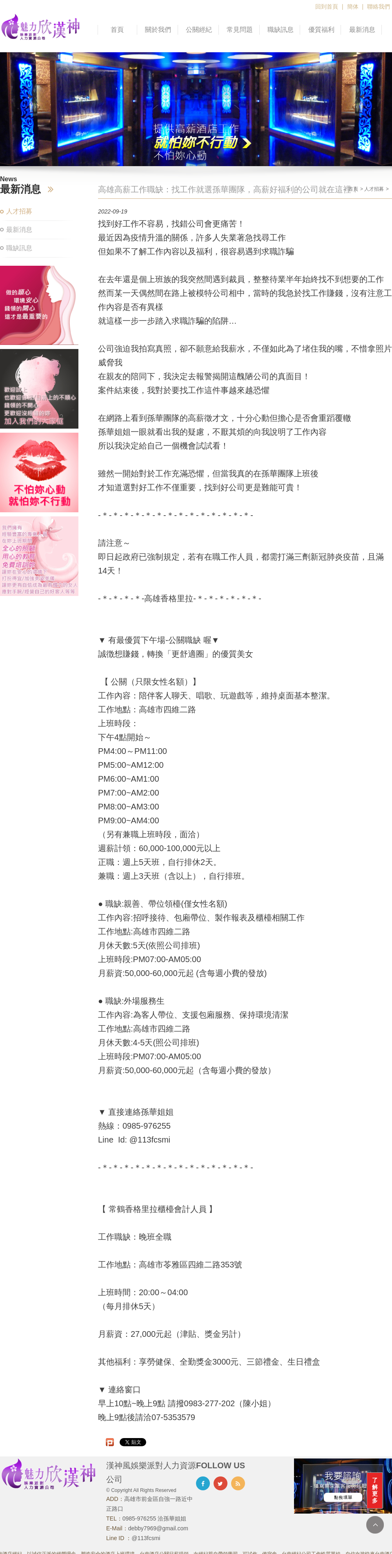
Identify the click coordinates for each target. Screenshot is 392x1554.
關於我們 (158, 29)
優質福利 (321, 29)
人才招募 (19, 211)
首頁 (117, 29)
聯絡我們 (378, 6)
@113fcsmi (145, 1538)
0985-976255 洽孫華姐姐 (154, 1518)
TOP (375, 1525)
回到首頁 (326, 6)
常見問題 (240, 29)
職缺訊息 (280, 29)
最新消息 (362, 29)
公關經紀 (199, 29)
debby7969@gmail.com (158, 1528)
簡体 (353, 6)
